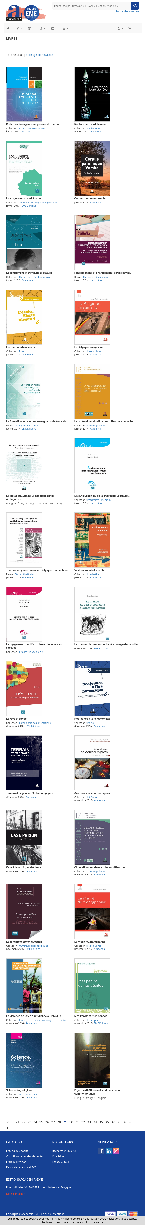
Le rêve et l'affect (17, 718)
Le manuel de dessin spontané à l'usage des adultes (106, 644)
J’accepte (97, 1222)
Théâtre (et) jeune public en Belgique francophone (37, 570)
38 (119, 1122)
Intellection (93, 574)
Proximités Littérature (99, 499)
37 (113, 1122)
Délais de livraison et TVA (21, 1167)
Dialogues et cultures (26, 425)
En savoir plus (81, 1222)
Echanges (92, 1020)
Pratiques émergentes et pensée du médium (33, 124)
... (12, 1122)
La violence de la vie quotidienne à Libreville (33, 1016)
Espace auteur (60, 1162)
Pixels (22, 351)
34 (95, 1122)
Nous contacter (15, 1193)
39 (125, 1122)
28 (59, 1122)
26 (47, 1122)
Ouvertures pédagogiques (33, 945)
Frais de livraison (16, 1162)
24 (35, 1122)
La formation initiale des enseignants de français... (37, 421)
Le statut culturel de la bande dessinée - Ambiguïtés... (31, 497)
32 (83, 1122)
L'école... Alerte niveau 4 (21, 347)
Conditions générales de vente (24, 1156)
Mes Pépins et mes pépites (90, 1016)
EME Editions (29, 205)
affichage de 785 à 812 (39, 55)
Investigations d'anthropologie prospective (42, 1020)
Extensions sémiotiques (32, 128)
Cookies (46, 1214)
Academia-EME (30, 1214)
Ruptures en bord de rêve (90, 124)
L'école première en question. (24, 941)
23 (29, 1122)
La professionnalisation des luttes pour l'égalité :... (105, 421)
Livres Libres (94, 351)
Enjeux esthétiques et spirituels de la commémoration (97, 1092)
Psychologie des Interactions (35, 722)
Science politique (96, 425)
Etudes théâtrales (24, 574)
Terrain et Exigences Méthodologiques (30, 793)
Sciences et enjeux (29, 1094)
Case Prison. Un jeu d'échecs (23, 867)
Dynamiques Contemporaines (35, 277)
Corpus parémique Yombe (90, 198)
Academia (27, 131)
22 (23, 1122)
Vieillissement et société (89, 570)
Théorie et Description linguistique (38, 202)
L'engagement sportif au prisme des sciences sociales (34, 646)
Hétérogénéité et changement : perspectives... (102, 272)
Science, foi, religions (19, 1090)
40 (131, 1122)
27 (53, 1122)
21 (17, 1122)
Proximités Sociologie (31, 651)
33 (89, 1122)
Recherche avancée (127, 11)
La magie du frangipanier (89, 941)
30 (71, 1122)
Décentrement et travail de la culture (29, 272)
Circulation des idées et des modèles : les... (100, 867)
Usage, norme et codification (24, 198)
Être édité (58, 1156)
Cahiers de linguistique (96, 277)
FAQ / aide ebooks (17, 1151)
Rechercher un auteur (65, 1151)
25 (41, 1122)
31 (77, 1122)
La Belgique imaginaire (88, 347)
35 (101, 1122)
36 (107, 1122)
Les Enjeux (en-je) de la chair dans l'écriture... (102, 495)
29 (65, 1121)
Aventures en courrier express (92, 793)
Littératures (93, 128)
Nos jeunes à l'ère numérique (92, 718)
